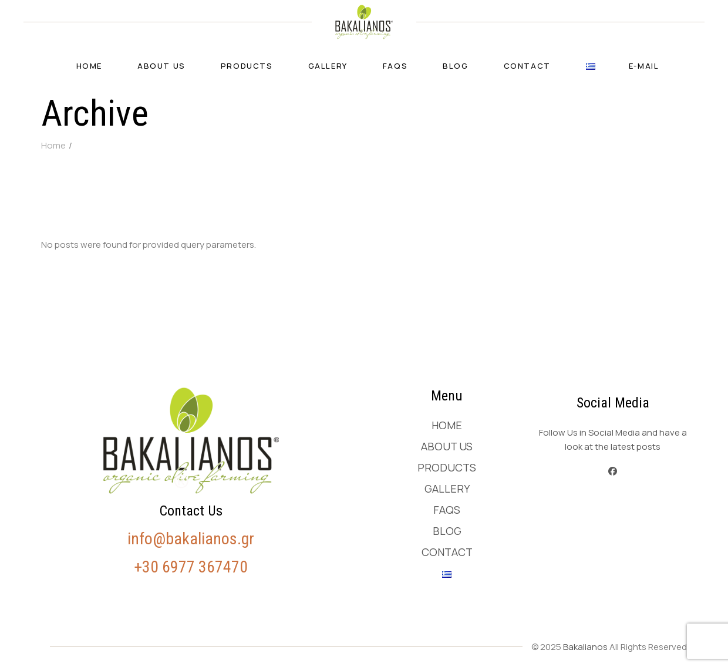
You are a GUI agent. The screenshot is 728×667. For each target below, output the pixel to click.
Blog (447, 531)
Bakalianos (585, 647)
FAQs (446, 510)
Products (446, 467)
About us (447, 446)
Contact (447, 552)
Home (447, 425)
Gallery (447, 488)
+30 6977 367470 (191, 567)
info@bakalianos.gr (190, 538)
